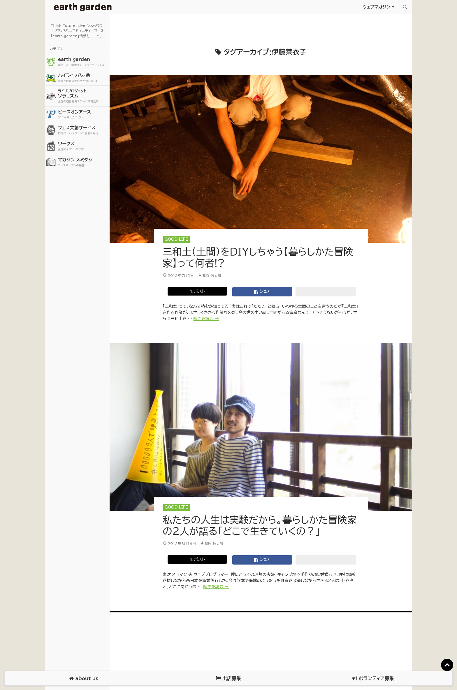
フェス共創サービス (83, 130)
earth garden (83, 62)
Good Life (176, 239)
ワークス (83, 146)
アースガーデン (83, 7)
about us (83, 678)
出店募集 (228, 678)
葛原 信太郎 (211, 275)
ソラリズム (83, 96)
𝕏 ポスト (197, 291)
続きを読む (206, 319)
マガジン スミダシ (83, 162)
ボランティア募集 (373, 678)
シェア (262, 291)
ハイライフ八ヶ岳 (83, 78)
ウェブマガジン (376, 7)
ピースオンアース (83, 114)
